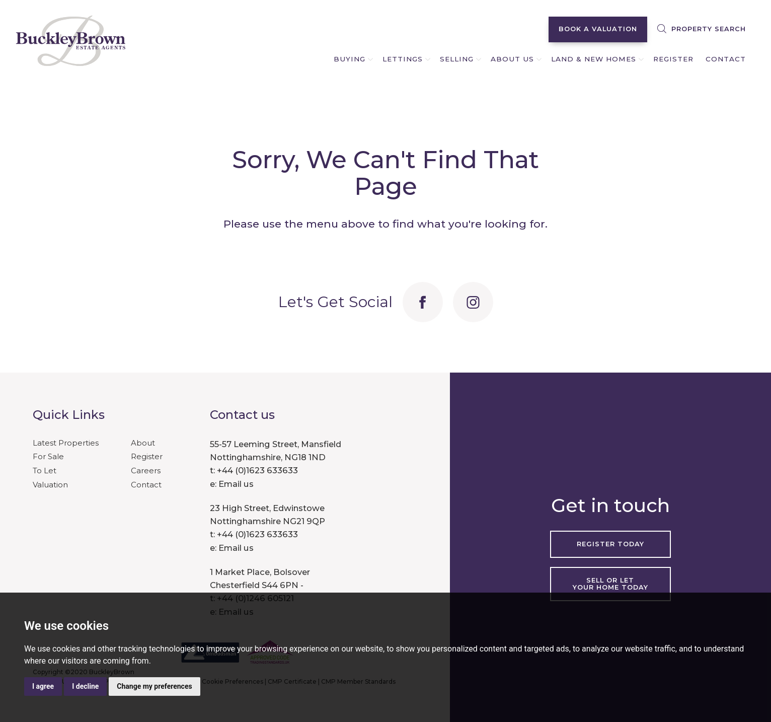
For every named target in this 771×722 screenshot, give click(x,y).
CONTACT (726, 59)
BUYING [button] (349, 59)
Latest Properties (66, 443)
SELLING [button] (457, 59)
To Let (44, 470)
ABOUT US (512, 59)
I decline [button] (85, 686)
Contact (146, 484)
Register (147, 456)
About (143, 443)
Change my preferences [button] (154, 686)
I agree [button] (43, 686)
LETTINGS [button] (402, 59)
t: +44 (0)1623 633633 (254, 470)
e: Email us (232, 484)
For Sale (48, 456)
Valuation (50, 484)
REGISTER (673, 59)
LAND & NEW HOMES (593, 59)
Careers (146, 470)
